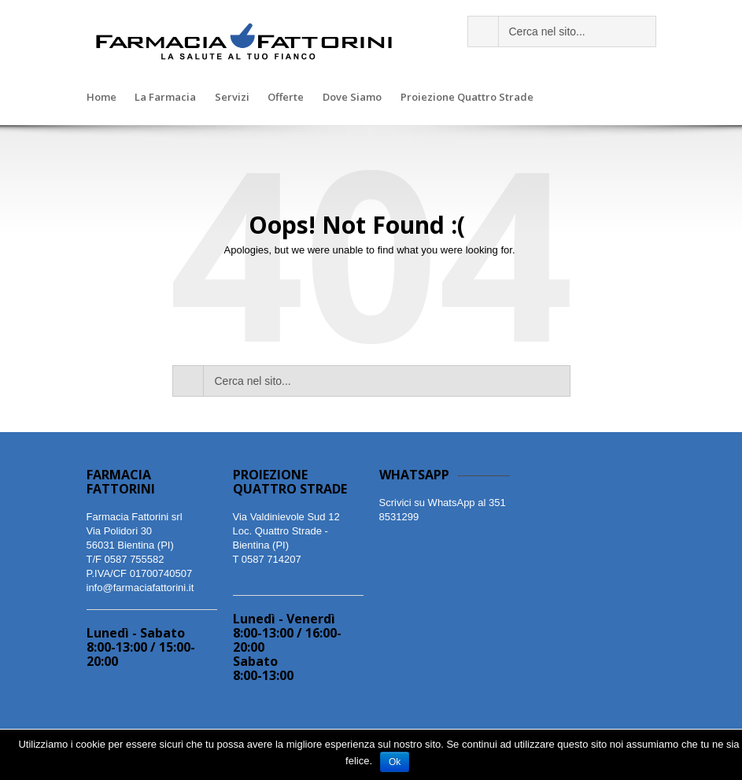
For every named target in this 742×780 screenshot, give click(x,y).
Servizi (232, 97)
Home (101, 97)
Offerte (286, 97)
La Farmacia (165, 97)
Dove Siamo (352, 97)
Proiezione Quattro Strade (467, 97)
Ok (395, 761)
